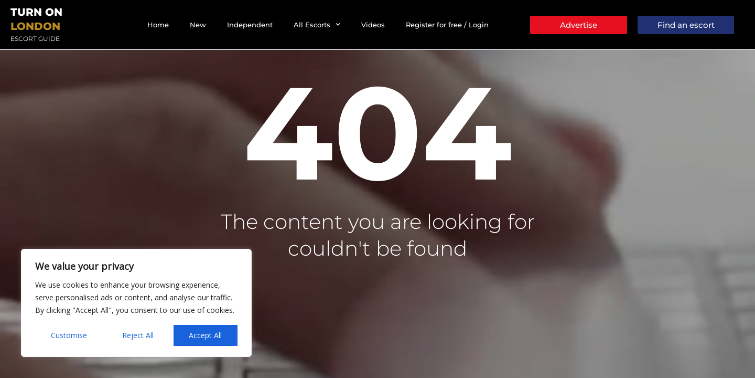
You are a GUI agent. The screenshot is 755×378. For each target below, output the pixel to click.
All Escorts (317, 24)
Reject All (138, 335)
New (198, 24)
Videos (373, 24)
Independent (250, 24)
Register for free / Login (447, 24)
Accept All (205, 335)
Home (158, 24)
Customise (69, 335)
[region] (136, 303)
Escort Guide (35, 39)
